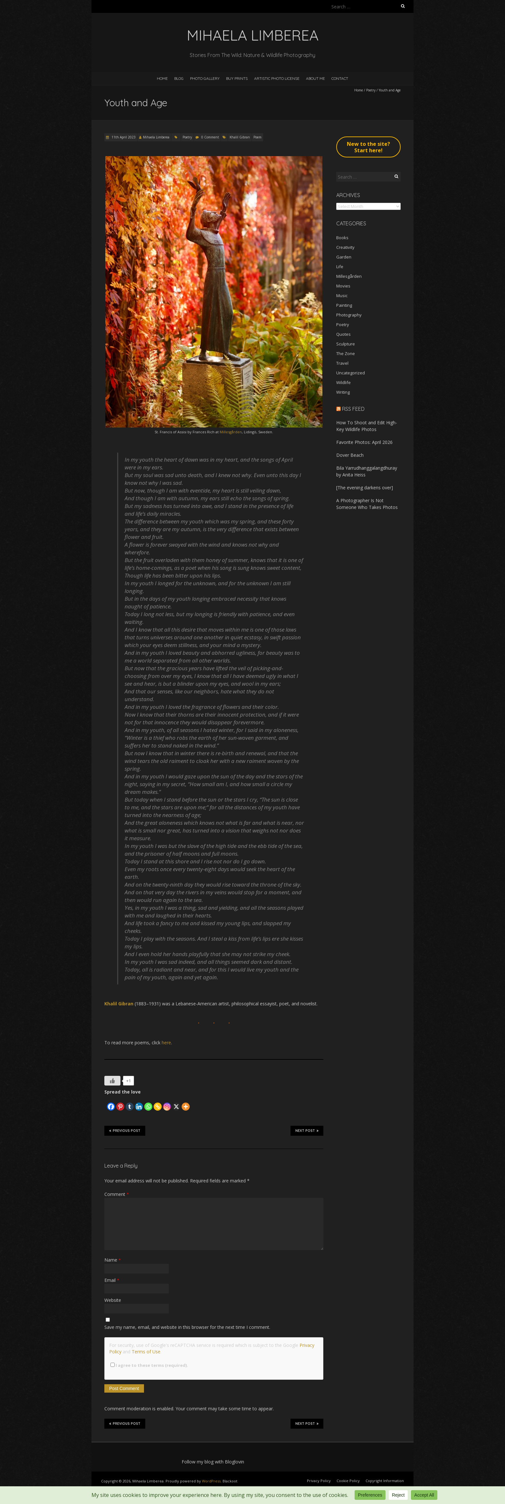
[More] (186, 1103)
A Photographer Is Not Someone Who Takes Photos (367, 503)
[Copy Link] (158, 1103)
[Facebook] (111, 1103)
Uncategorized (350, 373)
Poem (257, 137)
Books (342, 237)
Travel (342, 363)
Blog (179, 78)
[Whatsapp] (148, 1103)
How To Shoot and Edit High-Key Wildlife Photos (366, 425)
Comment (116, 1194)
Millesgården (231, 431)
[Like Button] (112, 1081)
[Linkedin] (139, 1103)
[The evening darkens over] (364, 487)
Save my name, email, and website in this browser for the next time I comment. (187, 1327)
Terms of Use (146, 1352)
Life (339, 266)
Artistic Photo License (277, 78)
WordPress (211, 1481)
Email (111, 1280)
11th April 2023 (123, 137)
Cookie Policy (348, 1480)
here (166, 1042)
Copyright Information (385, 1480)
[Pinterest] (120, 1103)
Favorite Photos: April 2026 (364, 442)
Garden (343, 257)
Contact (339, 78)
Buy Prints (237, 78)
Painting (344, 305)
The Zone (345, 353)
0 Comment (210, 137)
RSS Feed (353, 409)
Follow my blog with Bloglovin (213, 1462)
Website (112, 1300)
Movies (343, 286)
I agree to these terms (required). (149, 1365)
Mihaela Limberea (156, 137)
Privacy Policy (319, 1480)
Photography (349, 315)
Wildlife (343, 382)
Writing (343, 392)
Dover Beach (350, 455)
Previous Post (124, 1130)
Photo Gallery (205, 78)
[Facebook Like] (105, 1101)
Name (112, 1260)
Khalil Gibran (240, 137)
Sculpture (345, 344)
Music (342, 295)
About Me (315, 78)
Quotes (343, 334)
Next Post (307, 1130)
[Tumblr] (130, 1103)
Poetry (371, 90)
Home (162, 78)
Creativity (345, 247)
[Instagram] (167, 1103)
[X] (176, 1103)
